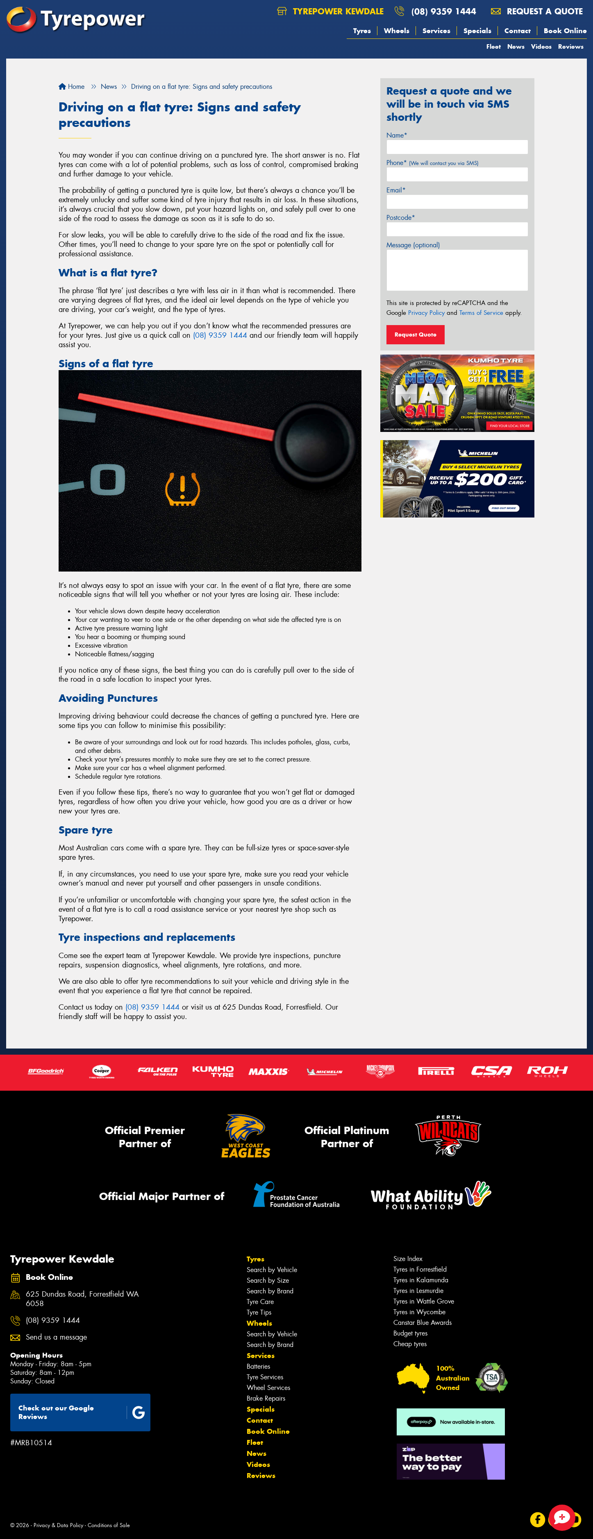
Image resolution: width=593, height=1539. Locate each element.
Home (71, 86)
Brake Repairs (266, 1398)
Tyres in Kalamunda (420, 1280)
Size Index (408, 1258)
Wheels (396, 30)
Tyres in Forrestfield (420, 1269)
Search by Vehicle (272, 1270)
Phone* (432, 162)
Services (436, 30)
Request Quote (415, 334)
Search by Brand (270, 1291)
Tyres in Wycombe (419, 1312)
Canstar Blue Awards (422, 1322)
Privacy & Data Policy (58, 1525)
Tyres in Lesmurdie (418, 1290)
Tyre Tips (259, 1312)
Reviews (571, 46)
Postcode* (400, 217)
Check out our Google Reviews (81, 1412)
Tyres (362, 30)
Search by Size (268, 1280)
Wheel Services (268, 1387)
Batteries (258, 1366)
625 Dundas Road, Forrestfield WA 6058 (82, 1299)
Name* (396, 135)
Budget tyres (410, 1333)
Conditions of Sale (109, 1525)
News (516, 46)
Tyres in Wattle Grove (423, 1301)
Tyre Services (265, 1377)
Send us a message (56, 1337)
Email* (396, 190)
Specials (477, 30)
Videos (541, 46)
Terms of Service (481, 313)
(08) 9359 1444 (443, 11)
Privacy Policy (426, 313)
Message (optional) (413, 245)
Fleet (493, 46)
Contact (517, 30)
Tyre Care (260, 1301)
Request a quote (537, 11)
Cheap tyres (410, 1344)
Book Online (565, 30)
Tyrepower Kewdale (330, 11)
